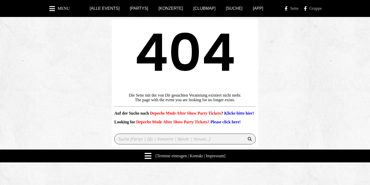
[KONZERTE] (171, 8)
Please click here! (225, 122)
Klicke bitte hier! (239, 113)
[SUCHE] (234, 8)
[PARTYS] (139, 8)
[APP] (258, 8)
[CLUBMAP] (204, 8)
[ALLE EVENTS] (105, 8)
